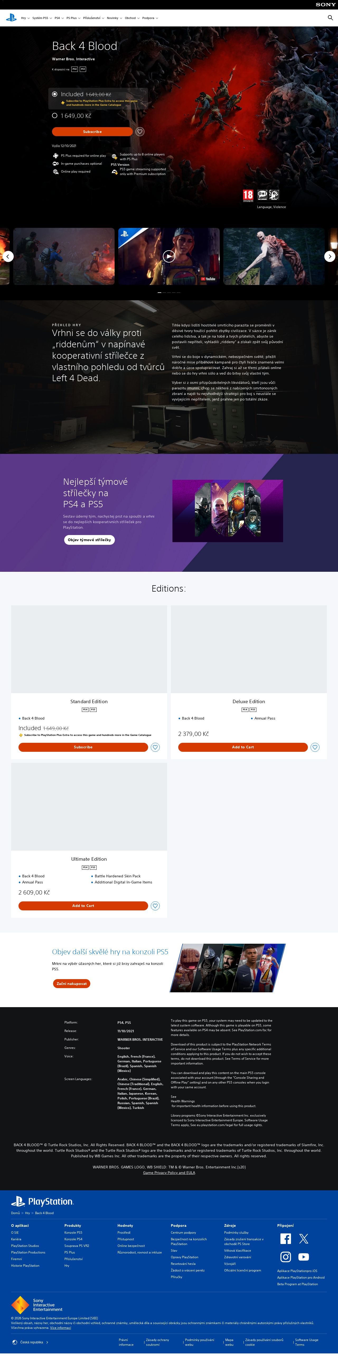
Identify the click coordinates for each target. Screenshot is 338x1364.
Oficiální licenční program (242, 1270)
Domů (15, 1213)
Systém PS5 (40, 18)
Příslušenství (91, 18)
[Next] (329, 256)
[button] (169, 256)
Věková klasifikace (237, 1250)
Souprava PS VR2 (76, 1245)
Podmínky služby (236, 1232)
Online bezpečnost (131, 1245)
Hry (23, 18)
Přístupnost (126, 1239)
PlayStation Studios (25, 1245)
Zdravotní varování (237, 1257)
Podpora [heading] (178, 1225)
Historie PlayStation (25, 1265)
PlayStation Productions (28, 1252)
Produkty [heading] (72, 1225)
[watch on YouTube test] (208, 278)
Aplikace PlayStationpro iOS (297, 1271)
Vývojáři (230, 1263)
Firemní (16, 1259)
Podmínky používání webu (199, 1342)
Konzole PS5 (73, 1232)
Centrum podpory (183, 1232)
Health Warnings (183, 1101)
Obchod (130, 18)
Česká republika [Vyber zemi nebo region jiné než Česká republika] (30, 1342)
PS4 (57, 18)
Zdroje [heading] (230, 1225)
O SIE (14, 1232)
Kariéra (16, 1239)
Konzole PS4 (73, 1239)
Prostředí (124, 1232)
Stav (174, 1250)
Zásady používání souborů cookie (264, 1342)
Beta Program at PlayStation (297, 1284)
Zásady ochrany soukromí (157, 1342)
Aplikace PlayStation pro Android (301, 1277)
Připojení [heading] (285, 1225)
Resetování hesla (183, 1263)
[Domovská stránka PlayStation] (11, 18)
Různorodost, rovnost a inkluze (140, 1252)
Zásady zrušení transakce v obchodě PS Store (244, 1241)
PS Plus (72, 18)
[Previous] (8, 256)
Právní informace (126, 1342)
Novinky (112, 18)
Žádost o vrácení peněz (188, 1270)
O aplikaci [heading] (20, 1225)
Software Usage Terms (306, 1342)
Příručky (176, 1277)
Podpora (148, 18)
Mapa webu (229, 1342)
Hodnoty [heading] (125, 1225)
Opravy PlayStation (184, 1257)
